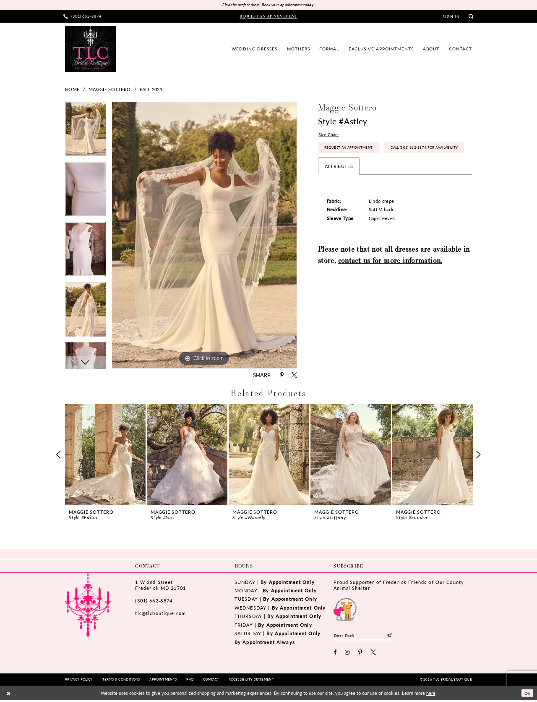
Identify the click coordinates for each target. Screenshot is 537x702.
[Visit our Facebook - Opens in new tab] (335, 654)
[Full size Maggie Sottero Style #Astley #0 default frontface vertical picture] (204, 236)
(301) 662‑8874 (153, 601)
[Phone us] (82, 17)
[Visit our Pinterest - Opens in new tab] (360, 654)
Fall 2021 (151, 89)
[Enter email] (366, 636)
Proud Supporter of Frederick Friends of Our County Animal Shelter (399, 585)
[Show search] (471, 17)
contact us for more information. (390, 282)
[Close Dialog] (9, 694)
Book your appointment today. (289, 5)
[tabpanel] (85, 132)
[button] (451, 17)
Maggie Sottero (109, 89)
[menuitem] (82, 17)
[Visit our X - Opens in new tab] (373, 654)
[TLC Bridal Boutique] (90, 49)
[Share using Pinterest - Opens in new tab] (282, 376)
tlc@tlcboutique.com (160, 614)
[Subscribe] (396, 636)
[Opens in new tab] (345, 609)
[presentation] (105, 455)
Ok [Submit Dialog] (526, 694)
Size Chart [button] (329, 135)
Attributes (339, 188)
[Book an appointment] (268, 16)
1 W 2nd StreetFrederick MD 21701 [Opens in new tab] (160, 585)
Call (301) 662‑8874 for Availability (362, 169)
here (430, 694)
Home (72, 89)
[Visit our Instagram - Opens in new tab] (347, 654)
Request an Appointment (351, 150)
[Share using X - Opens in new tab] (294, 376)
